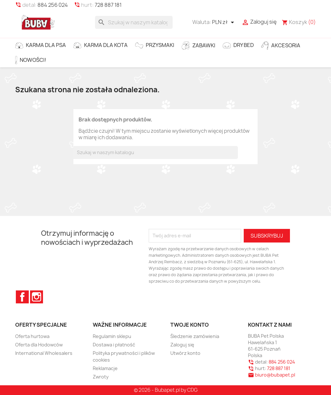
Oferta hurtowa (32, 336)
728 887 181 (108, 5)
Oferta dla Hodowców (39, 345)
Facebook (22, 296)
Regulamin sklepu (112, 336)
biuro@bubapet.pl (275, 375)
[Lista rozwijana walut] (224, 22)
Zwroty (101, 377)
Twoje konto (189, 324)
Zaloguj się (182, 345)
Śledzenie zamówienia (194, 336)
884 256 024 (52, 5)
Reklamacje (105, 368)
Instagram (36, 296)
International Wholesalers (43, 353)
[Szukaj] (134, 22)
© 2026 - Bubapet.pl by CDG (166, 390)
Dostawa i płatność (114, 345)
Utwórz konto (185, 353)
